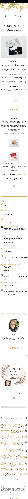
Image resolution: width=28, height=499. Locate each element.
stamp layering (3, 461)
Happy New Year (8, 438)
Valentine (3, 200)
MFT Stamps (23, 445)
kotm (9, 443)
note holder (23, 199)
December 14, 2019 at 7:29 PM (12, 282)
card (8, 198)
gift (19, 433)
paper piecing (3, 451)
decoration (17, 424)
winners (11, 474)
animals (19, 413)
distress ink (3, 425)
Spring (11, 459)
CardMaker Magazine (14, 419)
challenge (8, 420)
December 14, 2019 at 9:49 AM (16, 274)
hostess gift (3, 440)
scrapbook (21, 455)
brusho (17, 417)
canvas (2, 418)
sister (8, 457)
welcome (14, 473)
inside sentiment (23, 441)
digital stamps (23, 424)
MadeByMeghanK (7, 274)
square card (17, 459)
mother (15, 448)
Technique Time (12, 464)
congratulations (15, 423)
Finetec (2, 431)
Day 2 (14, 150)
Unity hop (15, 469)
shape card (19, 456)
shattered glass (24, 456)
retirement (7, 455)
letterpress (19, 443)
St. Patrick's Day (23, 459)
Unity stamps (21, 469)
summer (10, 462)
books (3, 417)
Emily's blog (19, 31)
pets (24, 451)
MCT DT (6, 199)
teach (20, 463)
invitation (20, 442)
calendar (20, 417)
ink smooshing (4, 441)
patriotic (8, 451)
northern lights (4, 450)
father (14, 430)
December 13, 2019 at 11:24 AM (13, 210)
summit (16, 462)
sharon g (5, 203)
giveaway (20, 435)
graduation (20, 436)
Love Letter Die (14, 100)
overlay (24, 450)
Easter (20, 426)
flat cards (6, 431)
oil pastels (15, 450)
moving (19, 448)
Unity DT (7, 469)
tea (16, 463)
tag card (8, 463)
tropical (2, 468)
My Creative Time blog (21, 174)
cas (20, 419)
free (2, 432)
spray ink (7, 459)
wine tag (7, 474)
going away (9, 436)
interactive (15, 442)
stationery (9, 461)
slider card (19, 457)
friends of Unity (6, 432)
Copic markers (24, 423)
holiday (20, 198)
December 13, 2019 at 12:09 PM (18, 218)
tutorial (7, 468)
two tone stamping (21, 468)
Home (14, 314)
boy (13, 417)
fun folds (20, 432)
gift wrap (10, 435)
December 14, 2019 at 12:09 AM (14, 264)
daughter (10, 424)
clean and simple (22, 420)
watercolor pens (18, 472)
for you (18, 431)
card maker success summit (22, 418)
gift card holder (4, 435)
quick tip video (12, 454)
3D (7, 413)
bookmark (25, 416)
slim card (23, 457)
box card (11, 417)
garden (5, 433)
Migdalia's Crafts (7, 243)
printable (19, 452)
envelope (13, 198)
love (23, 198)
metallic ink (18, 445)
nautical (7, 449)
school (17, 455)
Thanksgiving (3, 465)
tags (12, 463)
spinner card (19, 458)
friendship (13, 432)
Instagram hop (11, 442)
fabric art (4, 430)
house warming (9, 440)
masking (20, 444)
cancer (24, 417)
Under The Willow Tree (8, 218)
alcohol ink (15, 413)
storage (6, 462)
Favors (23, 430)
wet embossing (19, 473)
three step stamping (18, 465)
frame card (24, 431)
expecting (25, 428)
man (10, 444)
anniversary (24, 413)
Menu (14, 1)
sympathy (3, 463)
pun (22, 452)
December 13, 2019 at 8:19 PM (15, 255)
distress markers (10, 425)
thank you (21, 464)
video (17, 471)
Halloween (17, 437)
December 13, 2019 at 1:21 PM (16, 226)
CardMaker (7, 419)
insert (19, 441)
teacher (23, 463)
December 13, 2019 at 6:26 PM (15, 248)
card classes (15, 418)
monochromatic (10, 448)
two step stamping (15, 468)
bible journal (3, 416)
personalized (20, 451)
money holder (3, 448)
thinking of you (10, 465)
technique (3, 464)
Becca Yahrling (6, 248)
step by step (21, 461)
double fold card (3, 426)
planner (2, 452)
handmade (17, 198)
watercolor (3, 472)
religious (21, 454)
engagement (6, 428)
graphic (25, 436)
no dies (22, 449)
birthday (13, 416)
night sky (11, 449)
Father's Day (18, 430)
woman (25, 474)
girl (15, 435)
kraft (12, 443)
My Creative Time (13, 199)
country (5, 424)
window (2, 474)
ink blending (16, 440)
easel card (15, 426)
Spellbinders (14, 458)
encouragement (23, 427)
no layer (25, 449)
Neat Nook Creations (14, 16)
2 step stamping (3, 413)
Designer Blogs (16, 498)
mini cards (8, 199)
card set (2, 419)
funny (24, 432)
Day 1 (14, 135)
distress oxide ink (17, 425)
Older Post (25, 314)
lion (26, 443)
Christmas (15, 420)
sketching (15, 457)
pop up (12, 452)
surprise (25, 462)
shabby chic (10, 456)
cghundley (5, 264)
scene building (12, 455)
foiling (14, 431)
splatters (23, 458)
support (19, 462)
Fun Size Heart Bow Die (14, 114)
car (5, 418)
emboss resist (9, 427)
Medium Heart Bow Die (14, 109)
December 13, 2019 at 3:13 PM (13, 236)
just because (3, 443)
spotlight (2, 459)
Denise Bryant (6, 255)
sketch (11, 457)
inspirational (3, 442)
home (18, 438)
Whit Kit (24, 473)
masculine (15, 444)
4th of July (11, 413)
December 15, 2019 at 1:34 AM (13, 289)
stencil (17, 461)
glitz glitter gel (3, 436)
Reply (5, 207)
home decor (23, 438)
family (7, 430)
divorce (24, 425)
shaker (14, 456)
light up (23, 443)
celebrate (25, 419)
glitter (24, 435)
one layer (20, 450)
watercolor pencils (11, 472)
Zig (4, 475)
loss (3, 444)
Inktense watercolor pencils (12, 441)
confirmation (8, 423)
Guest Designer (11, 437)
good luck (14, 436)
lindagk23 (5, 210)
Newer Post (3, 314)
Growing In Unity (4, 437)
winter (16, 474)
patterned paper (14, 451)
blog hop (5, 198)
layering (15, 443)
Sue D (5, 282)
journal (24, 442)
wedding (9, 473)
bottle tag (7, 417)
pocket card (7, 452)
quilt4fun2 (5, 289)
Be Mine (14, 94)
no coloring (18, 199)
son (5, 458)
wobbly (21, 474)
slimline (2, 458)
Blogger (19, 479)
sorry (9, 458)
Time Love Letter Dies (21, 163)
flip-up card (10, 431)
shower (3, 457)
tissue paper (24, 465)
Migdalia (5, 236)
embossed (10, 198)
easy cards (24, 426)
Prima (15, 452)
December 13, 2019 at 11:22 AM (13, 203)
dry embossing (10, 426)
